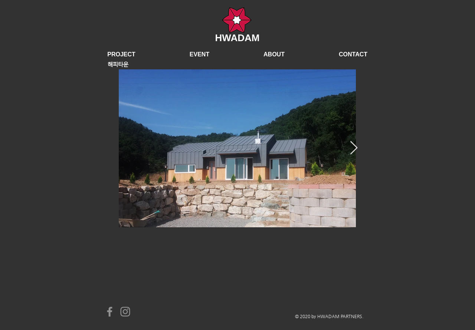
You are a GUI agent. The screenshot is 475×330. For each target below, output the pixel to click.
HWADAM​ (237, 37)
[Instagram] (125, 311)
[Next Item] (354, 148)
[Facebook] (109, 311)
